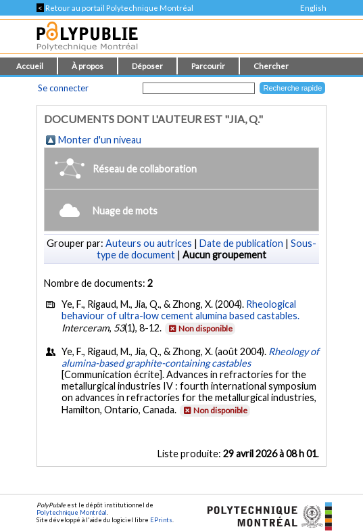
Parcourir (208, 66)
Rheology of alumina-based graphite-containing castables (190, 357)
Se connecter (63, 88)
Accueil (29, 66)
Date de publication (241, 243)
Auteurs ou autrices (148, 243)
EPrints (161, 520)
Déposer (147, 66)
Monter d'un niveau (99, 139)
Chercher (271, 66)
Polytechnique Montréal (72, 512)
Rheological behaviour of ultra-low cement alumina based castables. (180, 309)
